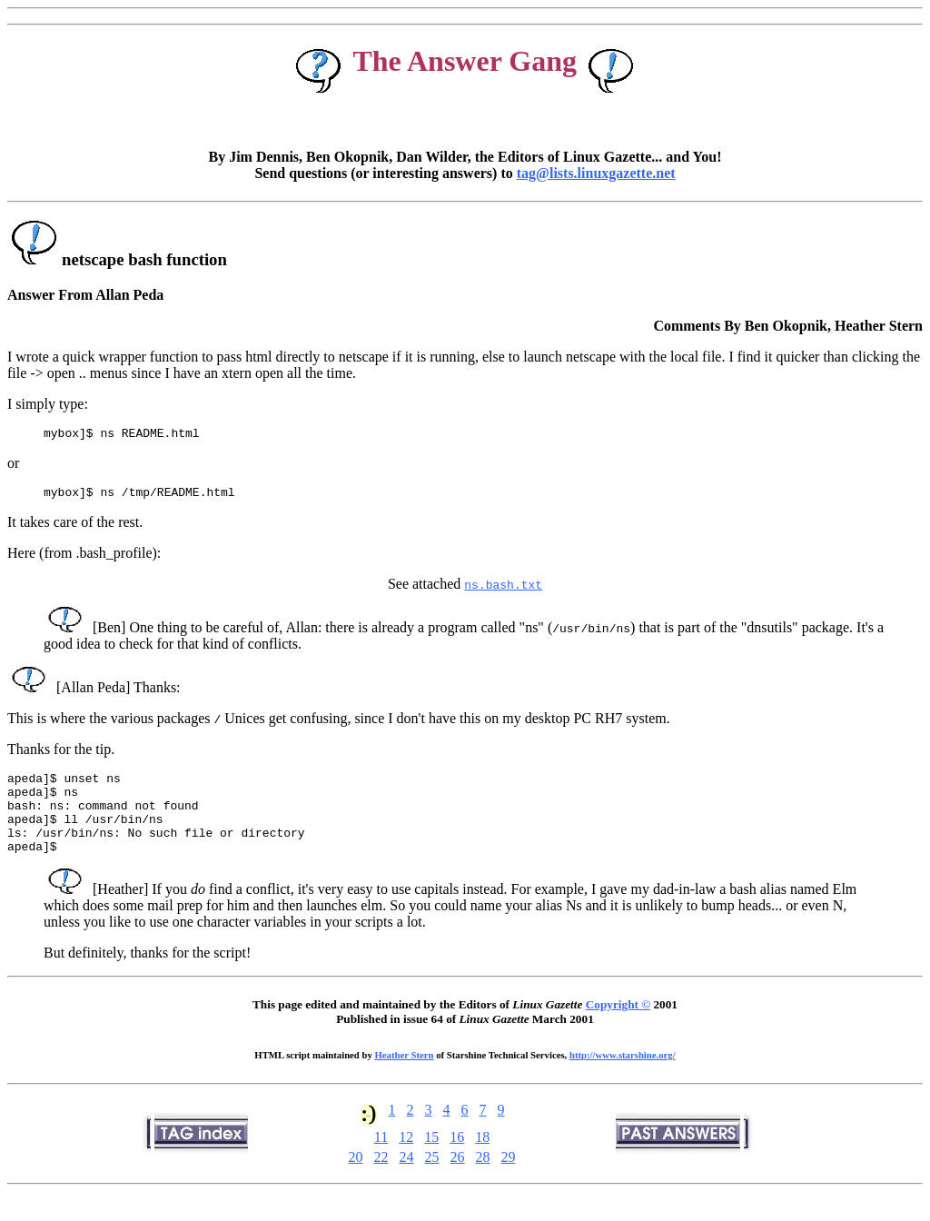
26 (457, 1178)
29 (508, 1178)
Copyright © (618, 1026)
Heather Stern (404, 1076)
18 (482, 1158)
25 (432, 1178)
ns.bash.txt (503, 589)
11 (381, 1158)
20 (356, 1178)
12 (406, 1158)
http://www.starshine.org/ (622, 1076)
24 (407, 1178)
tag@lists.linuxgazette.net (596, 173)
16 (457, 1158)
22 (381, 1178)
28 (483, 1178)
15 (431, 1158)
